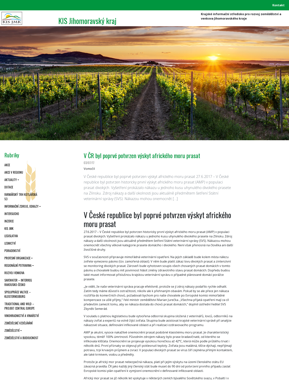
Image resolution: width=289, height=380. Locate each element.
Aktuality (10, 180)
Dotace (8, 187)
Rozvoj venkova (14, 273)
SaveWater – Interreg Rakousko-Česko (18, 282)
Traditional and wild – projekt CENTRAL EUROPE (19, 306)
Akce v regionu (13, 172)
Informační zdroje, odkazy (21, 206)
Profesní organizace (17, 258)
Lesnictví (10, 243)
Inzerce (9, 221)
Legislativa (11, 236)
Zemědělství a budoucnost (21, 338)
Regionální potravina (18, 265)
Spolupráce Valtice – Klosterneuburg (17, 294)
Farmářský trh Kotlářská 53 (20, 196)
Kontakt (278, 5)
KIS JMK (8, 228)
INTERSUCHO (11, 214)
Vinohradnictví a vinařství (21, 315)
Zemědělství (12, 330)
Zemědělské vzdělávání (18, 323)
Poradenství (12, 250)
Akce (7, 165)
